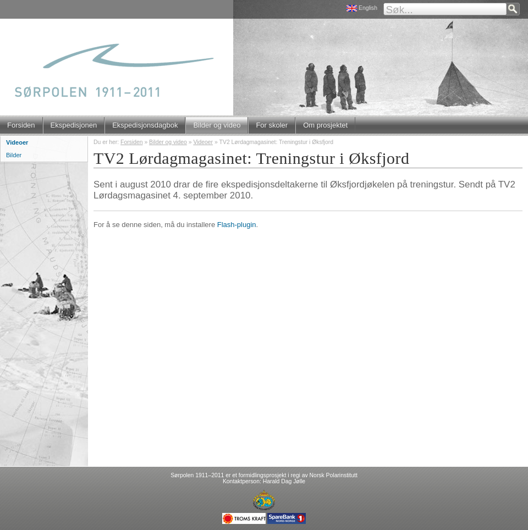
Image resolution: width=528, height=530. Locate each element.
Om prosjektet (325, 125)
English (368, 8)
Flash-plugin (236, 224)
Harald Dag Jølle (284, 481)
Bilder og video (216, 125)
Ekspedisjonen (74, 125)
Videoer (203, 142)
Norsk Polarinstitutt (334, 475)
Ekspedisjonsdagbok (145, 125)
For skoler (272, 125)
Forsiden (21, 125)
